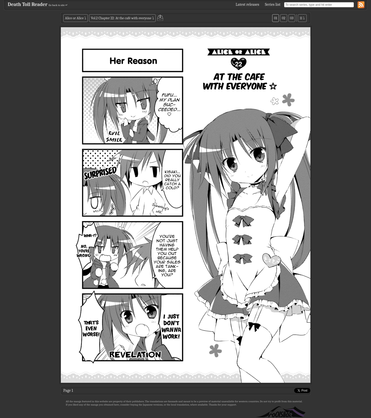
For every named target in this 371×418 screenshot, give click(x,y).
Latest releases (247, 4)
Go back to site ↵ (58, 5)
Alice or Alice (74, 18)
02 (283, 18)
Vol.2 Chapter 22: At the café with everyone (121, 18)
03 (292, 18)
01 (275, 18)
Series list (272, 4)
